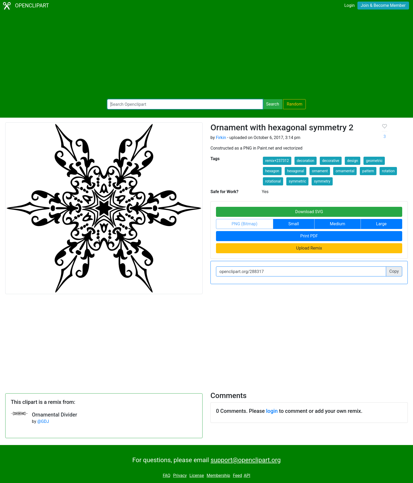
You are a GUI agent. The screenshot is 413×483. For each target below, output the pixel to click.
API (247, 475)
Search (272, 104)
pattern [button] (368, 171)
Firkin (221, 137)
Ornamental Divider (54, 415)
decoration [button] (305, 161)
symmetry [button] (322, 181)
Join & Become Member (383, 5)
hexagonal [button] (295, 171)
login (272, 411)
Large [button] (381, 223)
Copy (394, 271)
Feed (237, 475)
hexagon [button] (272, 171)
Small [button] (293, 223)
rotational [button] (273, 181)
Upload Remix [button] (309, 248)
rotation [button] (388, 171)
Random (294, 104)
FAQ (166, 475)
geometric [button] (374, 161)
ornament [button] (320, 171)
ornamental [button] (345, 171)
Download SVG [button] (309, 211)
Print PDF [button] (309, 235)
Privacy (180, 475)
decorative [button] (330, 161)
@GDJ (43, 421)
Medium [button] (337, 223)
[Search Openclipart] (185, 104)
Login (349, 5)
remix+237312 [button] (277, 161)
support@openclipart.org (245, 460)
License (196, 475)
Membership (218, 475)
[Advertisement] (206, 55)
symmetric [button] (297, 181)
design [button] (352, 161)
